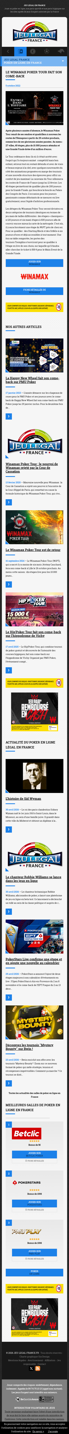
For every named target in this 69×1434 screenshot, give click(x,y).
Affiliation (50, 1360)
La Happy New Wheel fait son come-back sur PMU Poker (32, 380)
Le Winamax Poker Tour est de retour (33, 550)
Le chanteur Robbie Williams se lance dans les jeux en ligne (33, 879)
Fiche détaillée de (34, 291)
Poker (34, 1272)
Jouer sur (34, 263)
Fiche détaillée (34, 1161)
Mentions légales (17, 1360)
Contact (42, 1364)
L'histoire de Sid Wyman (23, 799)
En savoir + (38, 1431)
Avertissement (35, 1360)
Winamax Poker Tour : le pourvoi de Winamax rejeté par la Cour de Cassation (32, 467)
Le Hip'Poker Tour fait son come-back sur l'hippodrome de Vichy (33, 634)
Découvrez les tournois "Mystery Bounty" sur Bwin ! (29, 1047)
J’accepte (53, 1431)
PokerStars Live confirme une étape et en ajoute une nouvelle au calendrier (34, 961)
